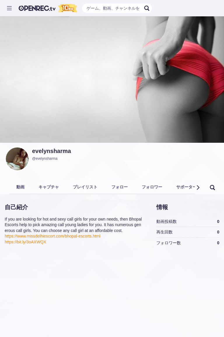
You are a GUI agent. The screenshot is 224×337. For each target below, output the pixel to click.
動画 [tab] (20, 187)
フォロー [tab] (119, 187)
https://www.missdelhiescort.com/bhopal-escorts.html (52, 236)
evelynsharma (51, 151)
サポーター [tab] (186, 187)
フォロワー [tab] (152, 187)
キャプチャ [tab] (48, 187)
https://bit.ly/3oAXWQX (25, 242)
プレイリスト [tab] (85, 187)
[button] (198, 187)
